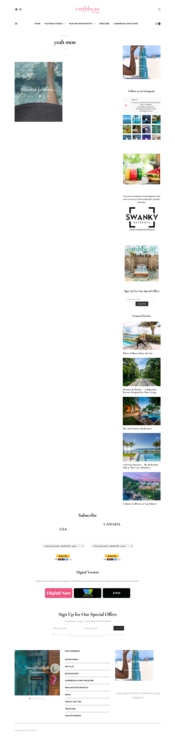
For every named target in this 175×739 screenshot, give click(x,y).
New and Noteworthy (80, 23)
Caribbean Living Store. (134, 670)
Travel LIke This (73, 701)
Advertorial (72, 659)
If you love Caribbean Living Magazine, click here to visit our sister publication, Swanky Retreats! (141, 199)
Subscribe (104, 23)
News (68, 694)
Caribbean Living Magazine (79, 680)
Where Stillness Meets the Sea (137, 353)
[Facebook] (16, 9)
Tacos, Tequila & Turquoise (37, 669)
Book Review (72, 673)
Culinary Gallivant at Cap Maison (140, 503)
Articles (69, 666)
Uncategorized (73, 715)
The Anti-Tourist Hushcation (137, 428)
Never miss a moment (141, 173)
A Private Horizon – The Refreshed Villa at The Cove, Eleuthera (140, 466)
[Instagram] (20, 9)
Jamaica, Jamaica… (38, 89)
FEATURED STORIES (54, 23)
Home (38, 23)
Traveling (70, 709)
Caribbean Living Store (126, 23)
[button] (30, 698)
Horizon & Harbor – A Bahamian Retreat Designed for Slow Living (139, 391)
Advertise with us (141, 272)
